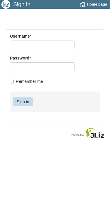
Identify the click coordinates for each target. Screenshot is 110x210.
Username (20, 40)
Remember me (26, 85)
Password (20, 62)
